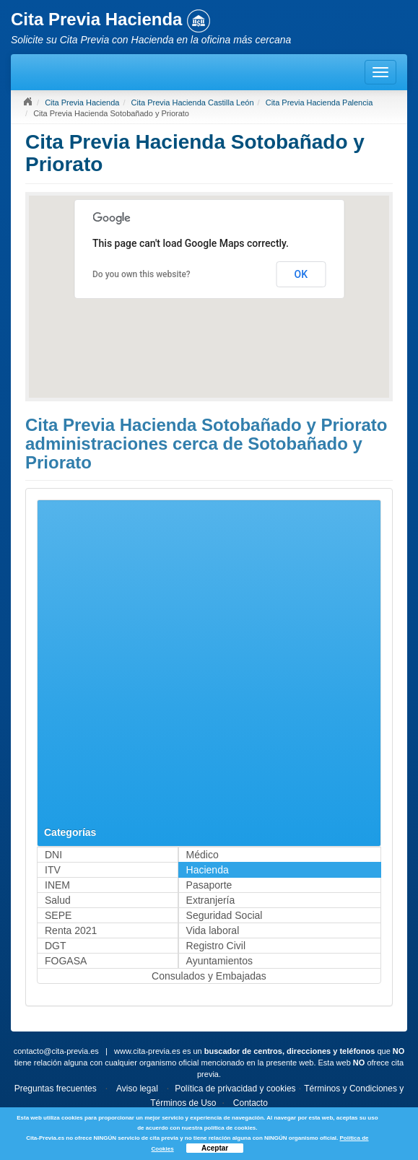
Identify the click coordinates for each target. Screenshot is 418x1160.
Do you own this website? (141, 274)
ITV (53, 870)
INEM (57, 885)
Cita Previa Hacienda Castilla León (192, 102)
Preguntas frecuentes (55, 1088)
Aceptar (214, 1148)
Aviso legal (137, 1088)
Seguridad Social (224, 915)
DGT (55, 945)
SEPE (58, 915)
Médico (202, 854)
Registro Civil (215, 945)
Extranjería (210, 900)
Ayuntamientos (219, 961)
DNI (53, 854)
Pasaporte (209, 885)
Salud (58, 900)
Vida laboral (213, 930)
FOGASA (66, 961)
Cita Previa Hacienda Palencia (319, 102)
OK (301, 274)
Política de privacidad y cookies (235, 1088)
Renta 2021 (71, 930)
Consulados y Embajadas (209, 976)
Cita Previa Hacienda (82, 102)
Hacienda (207, 870)
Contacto (250, 1103)
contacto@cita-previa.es (56, 1051)
